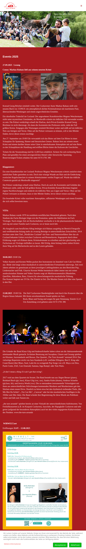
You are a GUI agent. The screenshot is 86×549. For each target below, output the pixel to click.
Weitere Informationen (12, 544)
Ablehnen (75, 545)
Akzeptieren (60, 545)
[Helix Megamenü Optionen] (81, 5)
